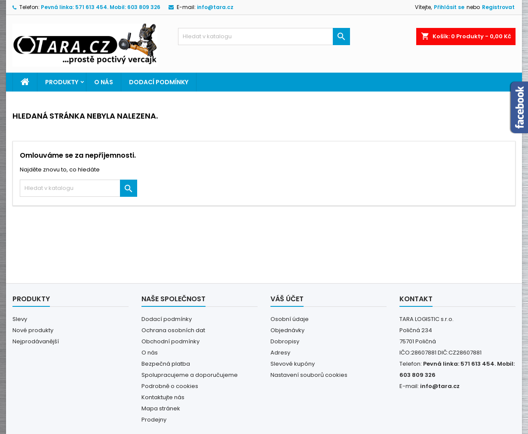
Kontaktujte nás (162, 397)
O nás (103, 82)
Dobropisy (284, 341)
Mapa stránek (160, 408)
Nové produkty (32, 330)
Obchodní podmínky (170, 341)
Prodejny (153, 420)
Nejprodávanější (35, 341)
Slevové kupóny (292, 364)
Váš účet (287, 299)
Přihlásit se (449, 7)
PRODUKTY (61, 82)
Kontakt (416, 299)
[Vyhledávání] (264, 36)
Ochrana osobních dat (173, 330)
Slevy (19, 319)
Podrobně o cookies (169, 386)
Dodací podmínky (158, 82)
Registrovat (498, 7)
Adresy (280, 352)
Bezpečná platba (165, 364)
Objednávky (287, 330)
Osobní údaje (289, 319)
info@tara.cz (215, 7)
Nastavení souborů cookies (308, 375)
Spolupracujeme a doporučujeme (189, 375)
